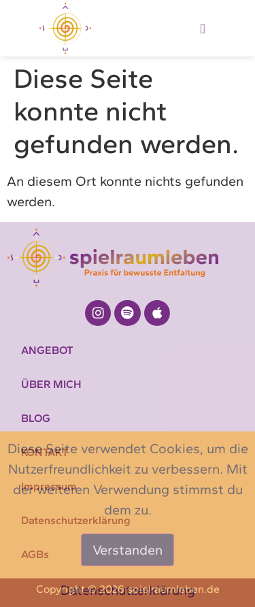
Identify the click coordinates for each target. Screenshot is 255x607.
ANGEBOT (47, 350)
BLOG (35, 418)
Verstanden (127, 550)
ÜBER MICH (51, 384)
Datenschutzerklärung (128, 590)
